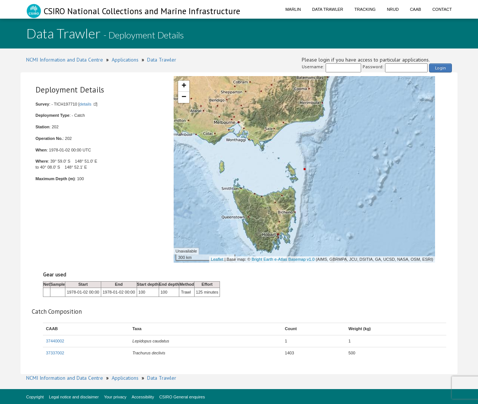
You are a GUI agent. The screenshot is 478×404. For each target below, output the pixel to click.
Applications (125, 59)
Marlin (293, 9)
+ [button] (183, 86)
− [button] (183, 97)
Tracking (365, 9)
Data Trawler (327, 9)
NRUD (393, 9)
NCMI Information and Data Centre (64, 59)
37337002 (55, 353)
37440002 (55, 341)
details (85, 104)
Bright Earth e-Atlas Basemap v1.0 (283, 259)
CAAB (415, 9)
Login (440, 68)
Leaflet (217, 259)
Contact (442, 9)
